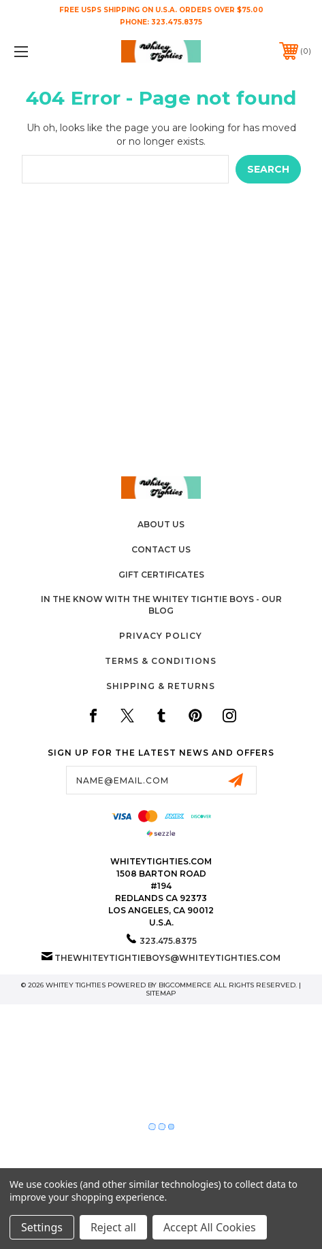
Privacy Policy (160, 636)
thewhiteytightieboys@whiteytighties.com (167, 958)
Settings (42, 1227)
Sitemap (161, 993)
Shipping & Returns (160, 686)
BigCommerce (185, 985)
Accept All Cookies (209, 1227)
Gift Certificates (161, 574)
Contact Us (161, 549)
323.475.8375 (176, 22)
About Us (161, 524)
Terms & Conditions (160, 661)
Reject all (113, 1227)
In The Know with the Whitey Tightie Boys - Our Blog (161, 605)
